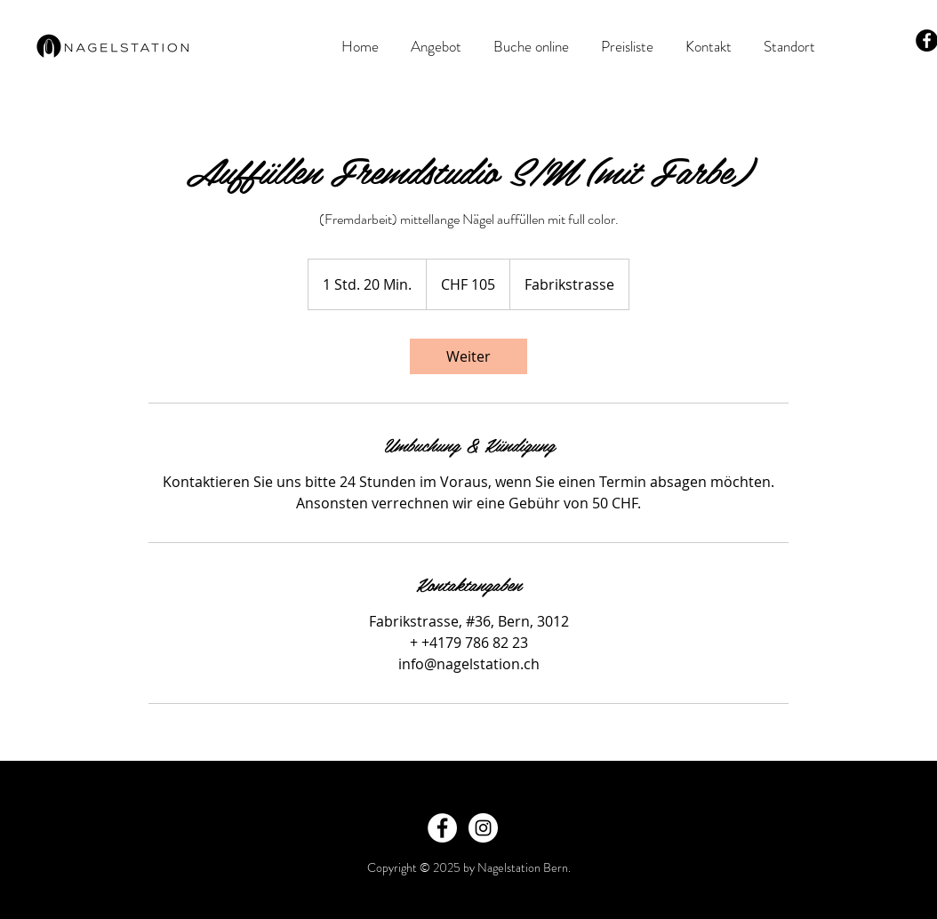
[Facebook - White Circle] (442, 828)
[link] (468, 356)
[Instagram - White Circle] (483, 828)
